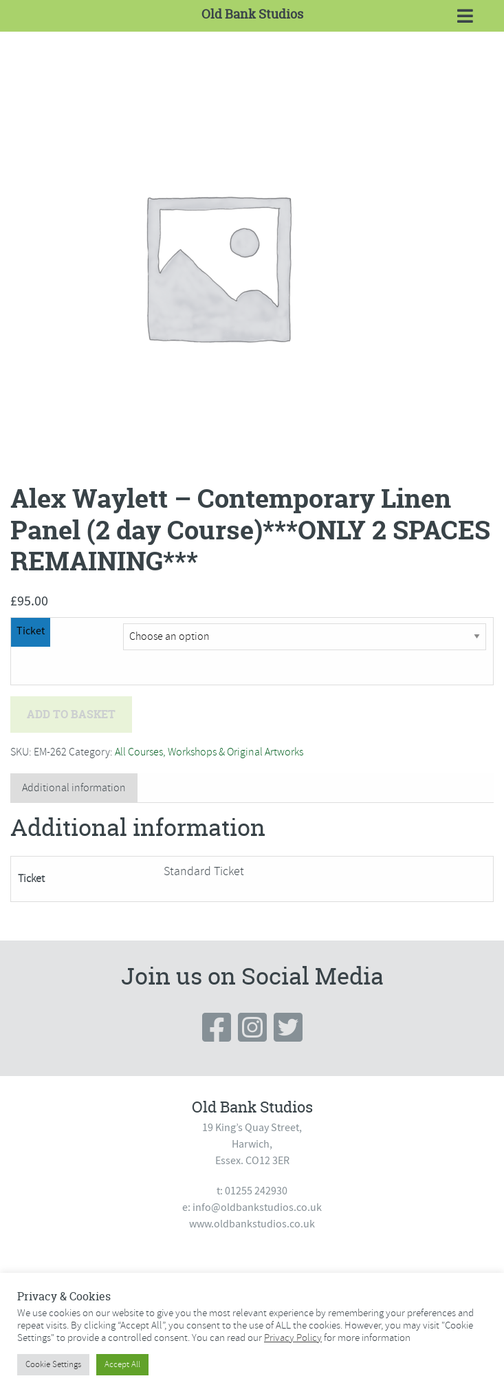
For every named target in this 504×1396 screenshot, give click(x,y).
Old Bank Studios (252, 14)
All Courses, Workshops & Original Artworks (209, 752)
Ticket (31, 631)
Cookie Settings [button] (53, 1364)
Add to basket (71, 714)
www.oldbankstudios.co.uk (252, 1224)
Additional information (74, 788)
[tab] (74, 788)
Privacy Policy (293, 1337)
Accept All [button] (122, 1364)
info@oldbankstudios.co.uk (257, 1207)
